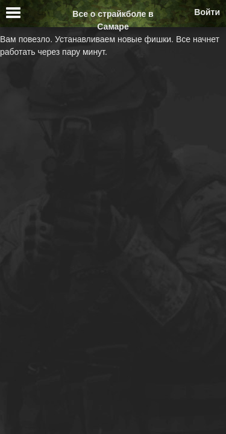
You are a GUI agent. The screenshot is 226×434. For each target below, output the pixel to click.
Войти (207, 12)
